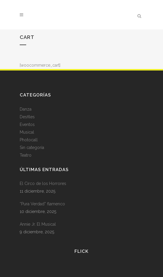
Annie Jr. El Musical (38, 224)
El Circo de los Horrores (43, 183)
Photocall (29, 139)
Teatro (25, 155)
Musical (27, 132)
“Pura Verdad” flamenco (42, 203)
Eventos (27, 124)
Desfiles (27, 116)
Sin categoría (32, 147)
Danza (25, 109)
